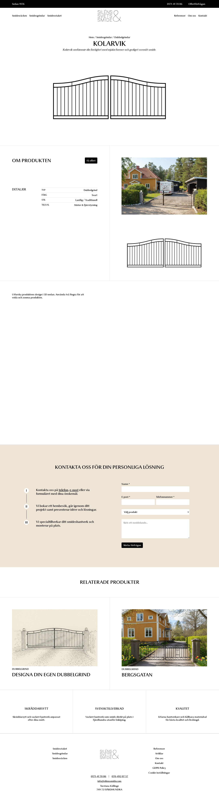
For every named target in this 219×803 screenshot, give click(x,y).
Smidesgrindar (104, 37)
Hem (91, 37)
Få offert (91, 160)
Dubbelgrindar (122, 37)
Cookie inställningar (159, 772)
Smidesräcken (59, 758)
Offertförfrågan (196, 4)
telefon (63, 490)
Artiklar (159, 753)
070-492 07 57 (120, 776)
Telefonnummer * (165, 496)
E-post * (126, 496)
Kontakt (159, 763)
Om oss (159, 758)
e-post (74, 490)
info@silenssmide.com (109, 781)
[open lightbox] (164, 254)
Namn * (126, 484)
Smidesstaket (60, 748)
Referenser (159, 748)
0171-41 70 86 (174, 4)
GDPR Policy (159, 768)
